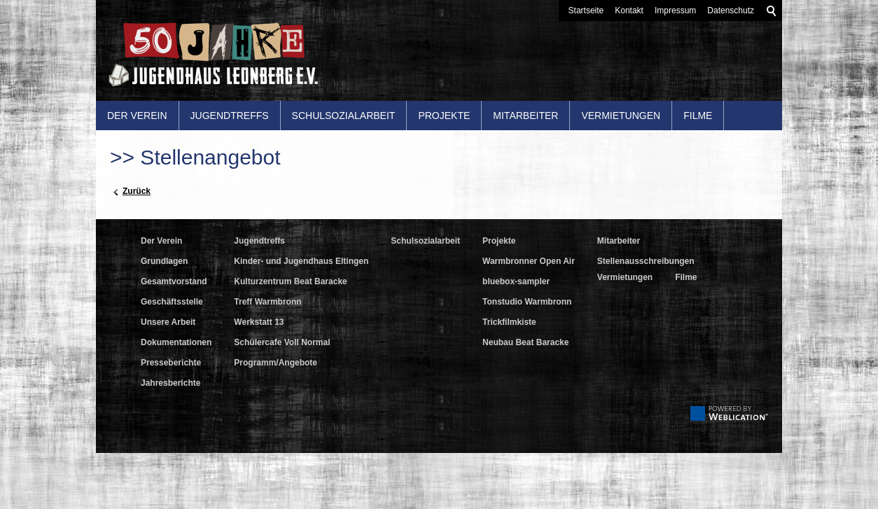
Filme (697, 115)
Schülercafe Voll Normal (282, 342)
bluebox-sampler (516, 281)
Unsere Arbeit (168, 322)
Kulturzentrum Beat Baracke (290, 281)
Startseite (586, 10)
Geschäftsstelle (172, 302)
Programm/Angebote (275, 363)
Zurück (137, 191)
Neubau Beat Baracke (525, 342)
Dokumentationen (176, 342)
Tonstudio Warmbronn (526, 302)
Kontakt (629, 10)
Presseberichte (171, 363)
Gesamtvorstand (174, 281)
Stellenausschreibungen (646, 261)
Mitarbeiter (525, 115)
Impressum (675, 10)
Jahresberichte (170, 383)
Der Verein (137, 115)
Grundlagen (164, 261)
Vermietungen (620, 115)
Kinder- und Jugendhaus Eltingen (301, 261)
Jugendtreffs (229, 115)
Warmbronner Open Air (528, 261)
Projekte (444, 115)
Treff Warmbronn (267, 302)
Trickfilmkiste (509, 322)
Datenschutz (730, 10)
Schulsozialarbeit (344, 115)
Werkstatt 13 (259, 322)
